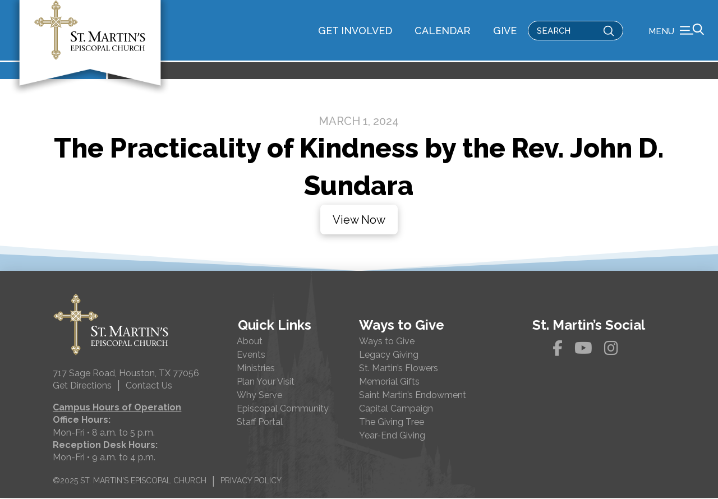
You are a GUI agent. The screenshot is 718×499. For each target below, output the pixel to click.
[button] (676, 31)
